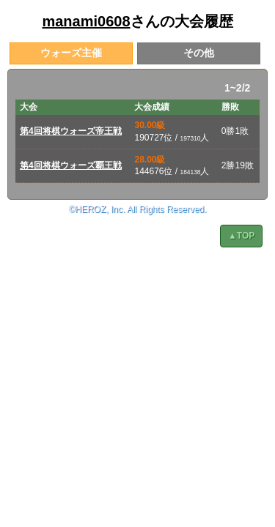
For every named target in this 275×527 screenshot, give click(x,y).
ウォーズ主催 (71, 53)
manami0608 (86, 21)
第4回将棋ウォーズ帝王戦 (71, 131)
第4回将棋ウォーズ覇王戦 (71, 165)
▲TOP (241, 236)
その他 (198, 53)
